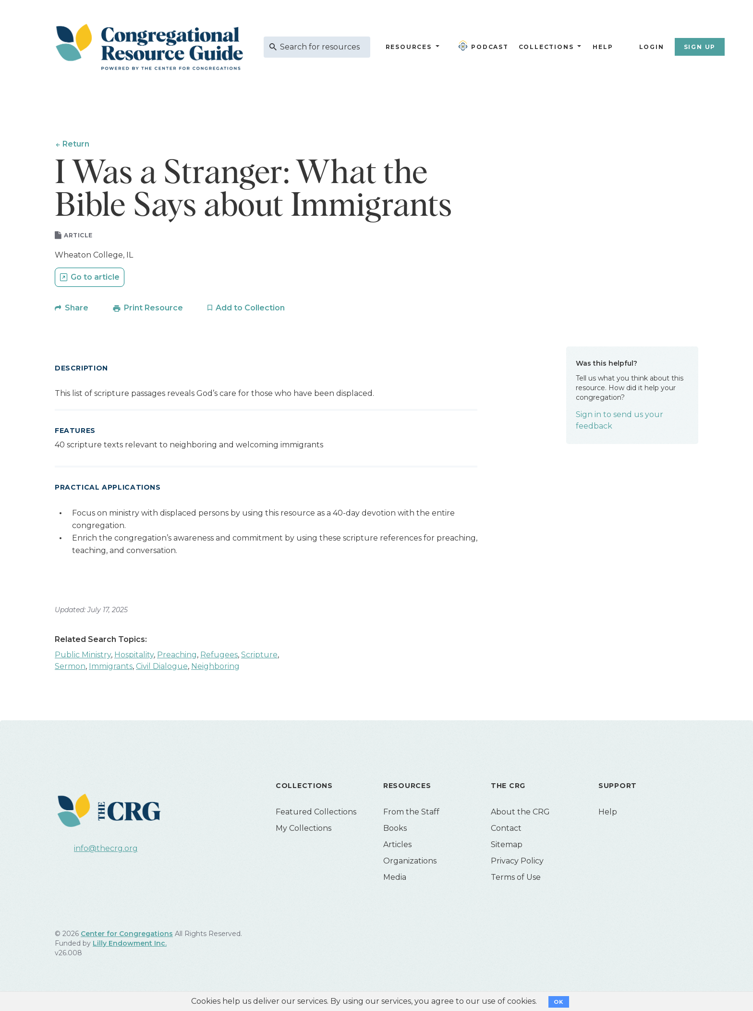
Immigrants (111, 666)
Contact (506, 828)
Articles (397, 845)
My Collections (303, 828)
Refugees (219, 655)
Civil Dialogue (162, 666)
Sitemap (506, 845)
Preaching (177, 655)
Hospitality (134, 655)
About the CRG (520, 812)
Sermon (70, 666)
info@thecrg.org (106, 848)
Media (394, 877)
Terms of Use (516, 877)
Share (76, 308)
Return (75, 143)
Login (651, 46)
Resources (409, 46)
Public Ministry (83, 655)
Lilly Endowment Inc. (130, 943)
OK (559, 1002)
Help (603, 46)
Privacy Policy (517, 861)
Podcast (484, 45)
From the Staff (411, 812)
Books (395, 828)
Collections (545, 46)
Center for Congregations (127, 934)
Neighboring (215, 666)
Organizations (410, 861)
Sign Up (700, 46)
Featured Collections (316, 812)
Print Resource (153, 308)
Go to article (95, 277)
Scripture (259, 655)
